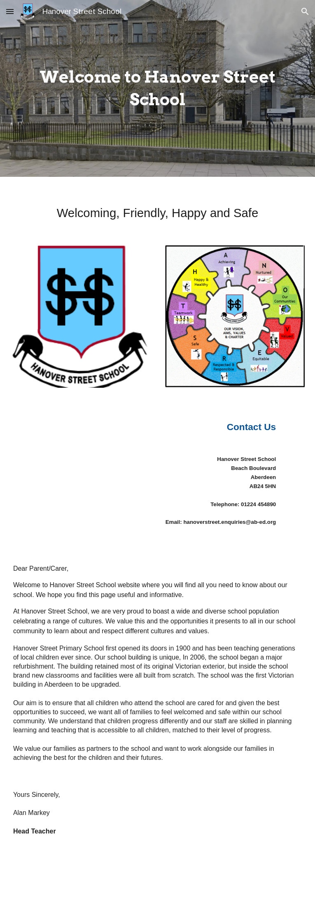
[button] (10, 11)
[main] (157, 88)
